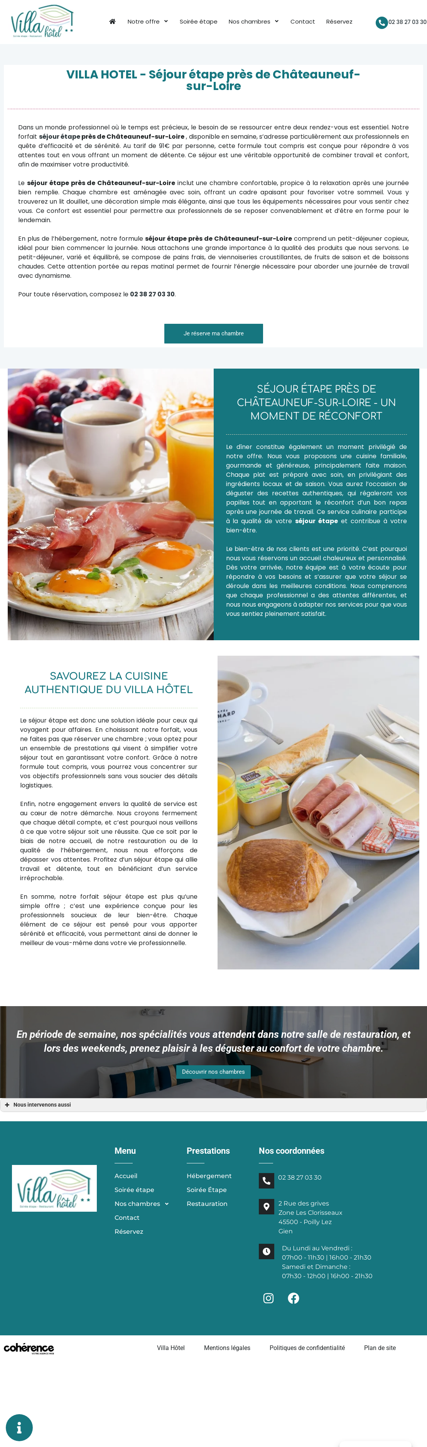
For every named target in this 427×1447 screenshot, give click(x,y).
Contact (302, 21)
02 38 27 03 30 (406, 22)
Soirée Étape (207, 1190)
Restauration (207, 1204)
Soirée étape (198, 21)
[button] (213, 334)
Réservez (339, 21)
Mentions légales (227, 1348)
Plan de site (380, 1348)
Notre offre (147, 21)
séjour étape (59, 137)
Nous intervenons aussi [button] (37, 1105)
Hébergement (209, 1176)
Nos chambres (253, 21)
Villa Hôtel (171, 1348)
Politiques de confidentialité (307, 1348)
